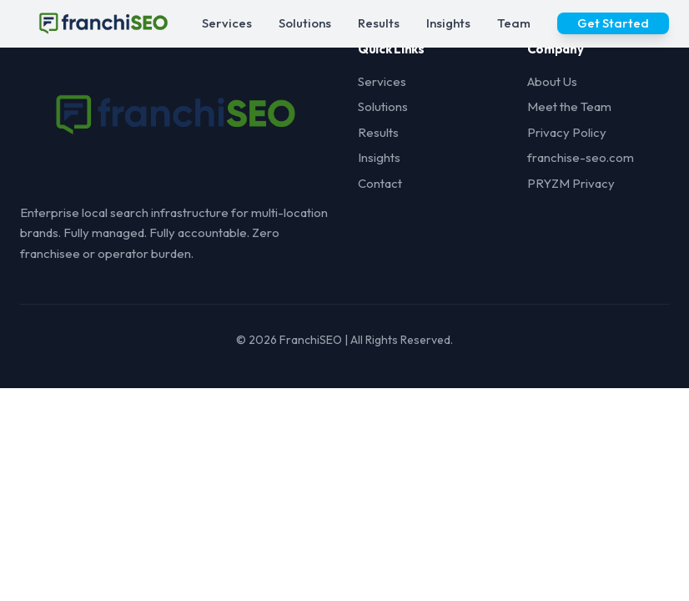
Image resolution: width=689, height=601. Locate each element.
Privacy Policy (566, 132)
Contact (380, 183)
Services (227, 23)
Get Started (613, 23)
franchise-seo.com (580, 157)
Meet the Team (569, 106)
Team (514, 23)
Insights (448, 23)
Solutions (305, 23)
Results (379, 23)
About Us (552, 81)
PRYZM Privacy (571, 183)
